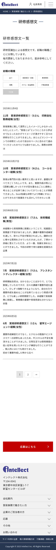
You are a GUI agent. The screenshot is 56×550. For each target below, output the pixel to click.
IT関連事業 (45, 85)
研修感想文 (38, 11)
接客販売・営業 (28, 78)
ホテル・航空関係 (28, 85)
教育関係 (45, 78)
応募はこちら (28, 446)
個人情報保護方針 (27, 539)
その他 (11, 92)
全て (10, 78)
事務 (10, 85)
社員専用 (35, 4)
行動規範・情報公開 (45, 539)
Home (5, 11)
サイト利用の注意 (10, 539)
